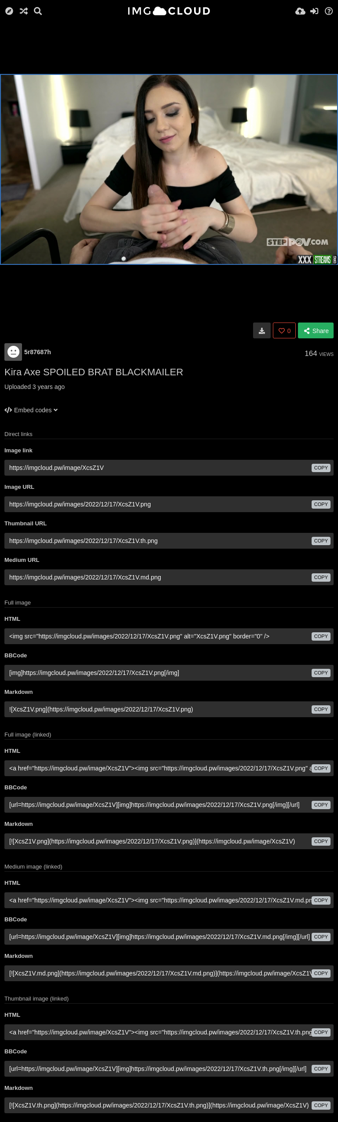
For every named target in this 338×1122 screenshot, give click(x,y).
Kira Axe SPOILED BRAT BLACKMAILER (93, 372)
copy (321, 467)
